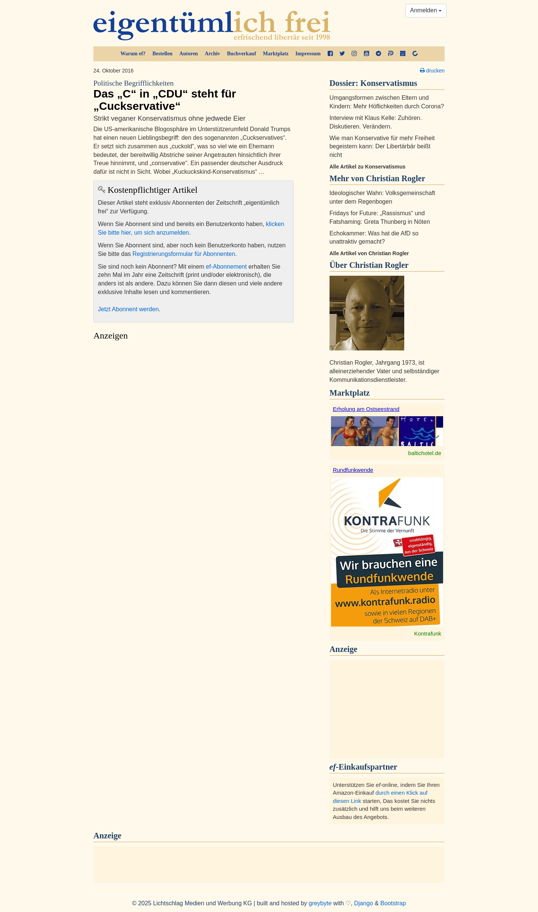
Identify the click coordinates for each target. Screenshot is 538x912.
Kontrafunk (427, 633)
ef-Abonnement (226, 266)
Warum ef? (132, 53)
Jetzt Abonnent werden (128, 309)
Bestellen (162, 53)
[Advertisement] (193, 414)
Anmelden (426, 10)
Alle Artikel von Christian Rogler (369, 253)
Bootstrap (393, 903)
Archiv (212, 53)
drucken (432, 71)
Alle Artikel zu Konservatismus (368, 167)
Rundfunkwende (353, 470)
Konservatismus (389, 83)
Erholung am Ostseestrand (366, 409)
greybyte (320, 903)
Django (363, 903)
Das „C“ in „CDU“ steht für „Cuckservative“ (193, 95)
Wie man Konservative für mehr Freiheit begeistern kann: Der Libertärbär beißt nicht (382, 146)
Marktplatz (275, 53)
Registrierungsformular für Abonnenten (184, 254)
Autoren (188, 53)
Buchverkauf (241, 53)
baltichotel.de (424, 453)
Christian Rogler (379, 265)
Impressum (308, 53)
